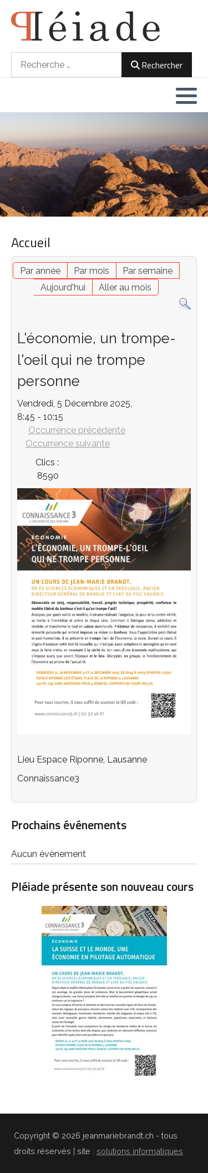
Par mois (91, 270)
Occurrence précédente (76, 430)
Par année (40, 270)
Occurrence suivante (68, 443)
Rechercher (156, 65)
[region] (104, 164)
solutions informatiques (140, 1151)
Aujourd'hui (62, 287)
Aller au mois (125, 287)
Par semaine (148, 270)
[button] (186, 95)
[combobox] (66, 64)
